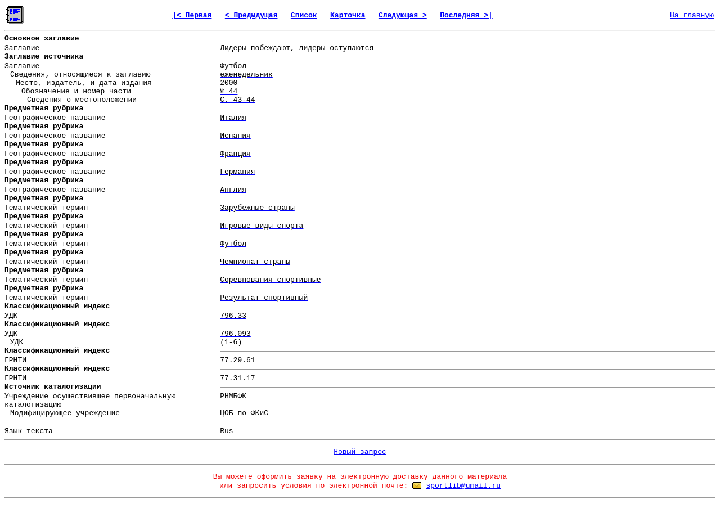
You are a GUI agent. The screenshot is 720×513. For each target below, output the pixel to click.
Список (304, 15)
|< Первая (192, 15)
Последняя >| (466, 15)
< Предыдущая (251, 15)
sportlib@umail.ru (463, 486)
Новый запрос (360, 452)
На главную (692, 15)
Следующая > (403, 15)
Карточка (347, 15)
